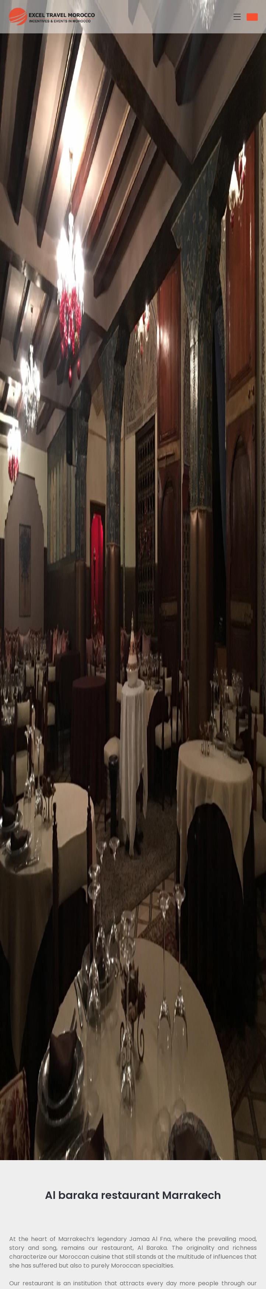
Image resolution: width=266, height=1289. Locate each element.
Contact (257, 17)
